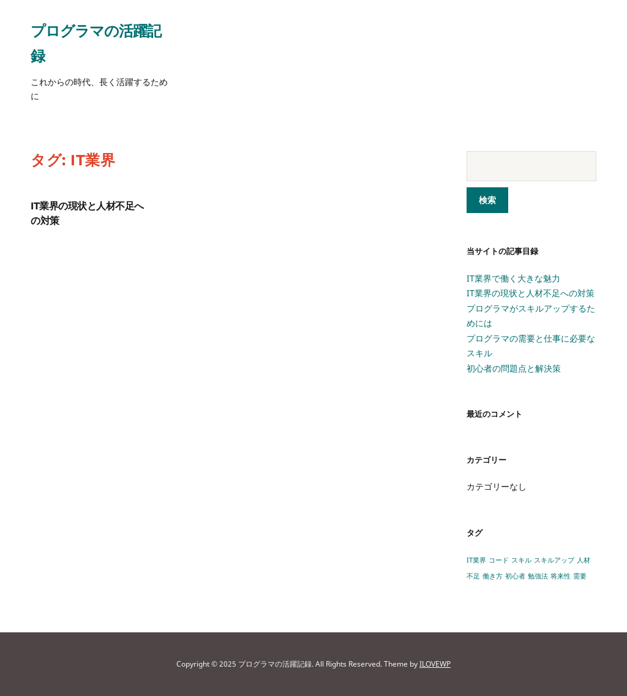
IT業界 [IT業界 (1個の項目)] (476, 560)
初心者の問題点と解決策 (514, 368)
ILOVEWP (435, 664)
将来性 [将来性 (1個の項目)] (560, 576)
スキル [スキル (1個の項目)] (521, 560)
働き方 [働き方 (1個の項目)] (492, 576)
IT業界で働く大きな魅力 (513, 278)
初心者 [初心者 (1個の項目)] (515, 576)
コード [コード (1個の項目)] (499, 560)
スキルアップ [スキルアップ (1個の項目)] (554, 560)
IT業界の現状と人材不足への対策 (531, 293)
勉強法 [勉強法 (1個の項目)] (538, 576)
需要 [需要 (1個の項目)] (580, 576)
